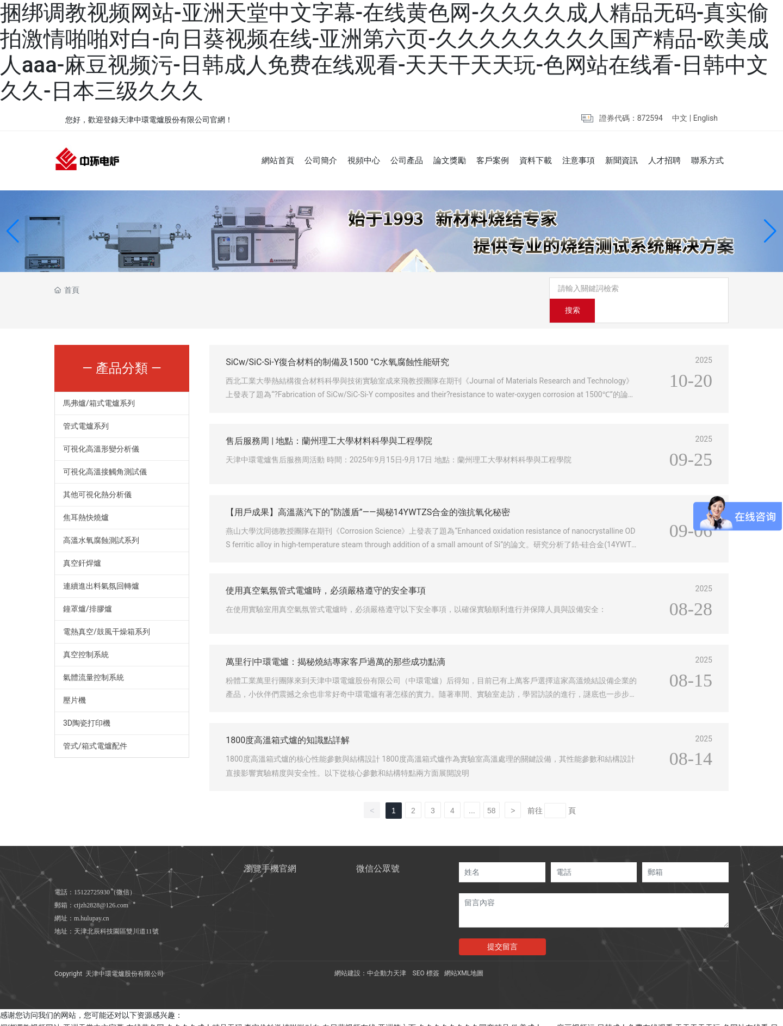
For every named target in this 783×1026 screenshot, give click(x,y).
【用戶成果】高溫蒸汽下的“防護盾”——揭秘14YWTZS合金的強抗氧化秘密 (368, 491)
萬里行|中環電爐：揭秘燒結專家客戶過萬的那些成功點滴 (335, 641)
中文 (679, 118)
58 (491, 790)
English (705, 118)
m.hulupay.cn (91, 897)
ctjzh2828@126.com (101, 884)
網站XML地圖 (463, 952)
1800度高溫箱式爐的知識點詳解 (288, 719)
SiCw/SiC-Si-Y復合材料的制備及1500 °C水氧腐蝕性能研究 (337, 341)
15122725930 (92, 871)
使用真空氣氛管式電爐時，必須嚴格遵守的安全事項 (326, 570)
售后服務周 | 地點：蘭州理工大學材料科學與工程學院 (329, 420)
